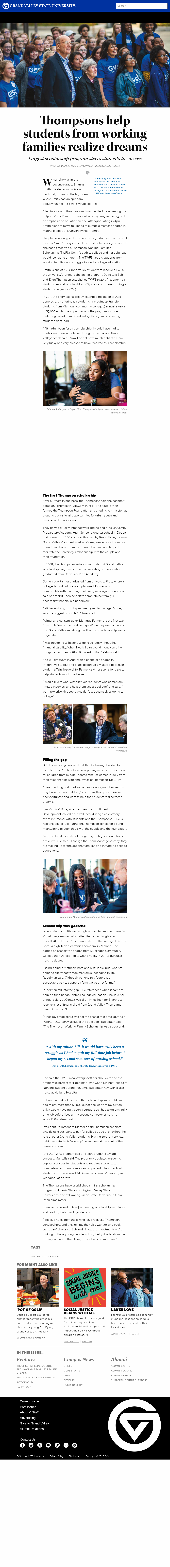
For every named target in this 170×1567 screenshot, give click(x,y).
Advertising (28, 1418)
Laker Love (122, 1310)
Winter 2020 (38, 1257)
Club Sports (72, 1371)
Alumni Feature (121, 1371)
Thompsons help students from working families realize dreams (37, 1369)
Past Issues (28, 1407)
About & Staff (29, 1412)
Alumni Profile (121, 1375)
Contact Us (28, 1439)
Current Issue (29, 1401)
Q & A (67, 1375)
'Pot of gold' (29, 1310)
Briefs (68, 1366)
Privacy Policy (56, 1456)
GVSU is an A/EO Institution (31, 1456)
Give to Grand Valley (34, 1423)
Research (70, 1380)
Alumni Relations (32, 1429)
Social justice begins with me (79, 1311)
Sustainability (73, 1385)
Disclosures (75, 1456)
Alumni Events (120, 1366)
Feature (53, 1257)
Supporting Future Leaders (129, 1380)
